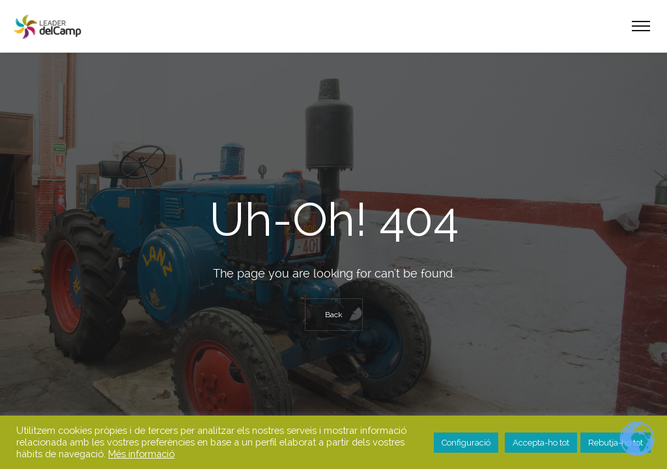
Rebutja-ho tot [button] (615, 443)
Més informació (141, 453)
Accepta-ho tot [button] (541, 443)
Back (334, 314)
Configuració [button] (466, 443)
